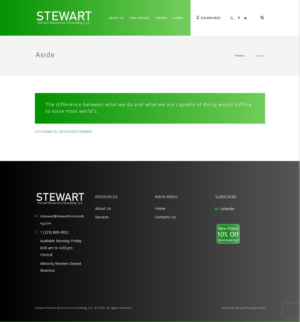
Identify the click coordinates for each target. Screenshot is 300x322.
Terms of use (230, 308)
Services (102, 217)
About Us (103, 208)
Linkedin (227, 208)
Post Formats (81, 131)
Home (240, 55)
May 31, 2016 (56, 131)
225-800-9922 (210, 18)
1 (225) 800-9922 (54, 232)
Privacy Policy (255, 308)
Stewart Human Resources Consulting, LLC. (64, 308)
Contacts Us (165, 217)
